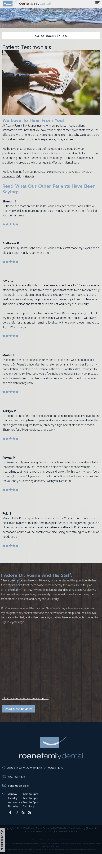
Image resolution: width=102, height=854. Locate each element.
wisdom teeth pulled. (69, 318)
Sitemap (72, 831)
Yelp (18, 176)
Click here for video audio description (25, 698)
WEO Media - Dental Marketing (69, 828)
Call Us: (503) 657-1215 (51, 36)
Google (29, 176)
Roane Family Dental (38, 828)
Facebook (8, 176)
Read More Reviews (18, 709)
